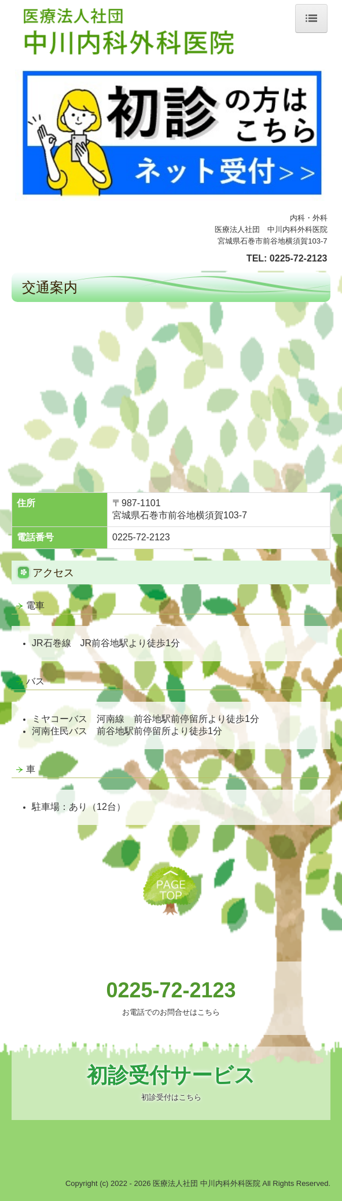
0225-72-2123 (299, 258)
